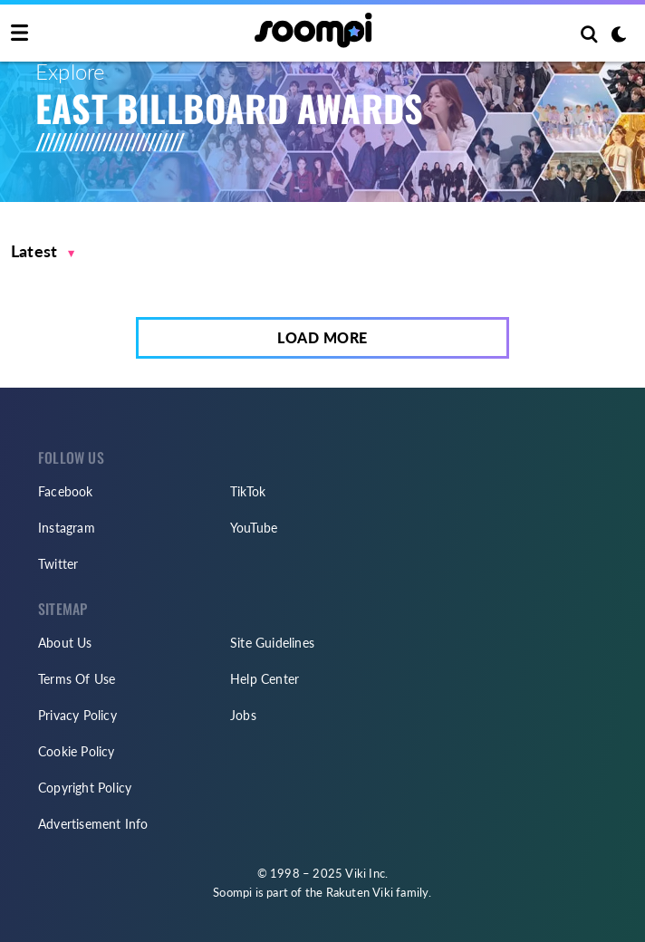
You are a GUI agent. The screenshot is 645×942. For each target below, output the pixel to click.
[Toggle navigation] (19, 33)
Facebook (65, 491)
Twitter (58, 564)
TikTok (247, 491)
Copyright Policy (84, 787)
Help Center (264, 679)
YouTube (253, 527)
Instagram (66, 527)
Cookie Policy (76, 751)
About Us (65, 642)
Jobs (243, 715)
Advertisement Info (93, 823)
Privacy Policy (77, 715)
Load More (322, 337)
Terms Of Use (76, 679)
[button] (43, 251)
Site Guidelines (272, 642)
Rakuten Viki (359, 892)
